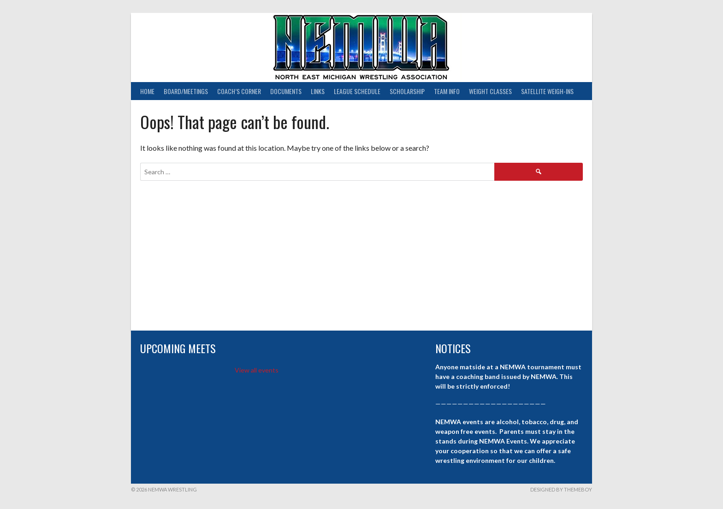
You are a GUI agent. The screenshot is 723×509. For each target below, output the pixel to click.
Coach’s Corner (239, 91)
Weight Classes (490, 91)
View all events (257, 370)
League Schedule (357, 91)
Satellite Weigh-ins (547, 91)
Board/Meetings (186, 91)
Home (147, 91)
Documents (286, 91)
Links (318, 91)
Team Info (447, 91)
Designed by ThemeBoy (561, 489)
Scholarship (407, 91)
